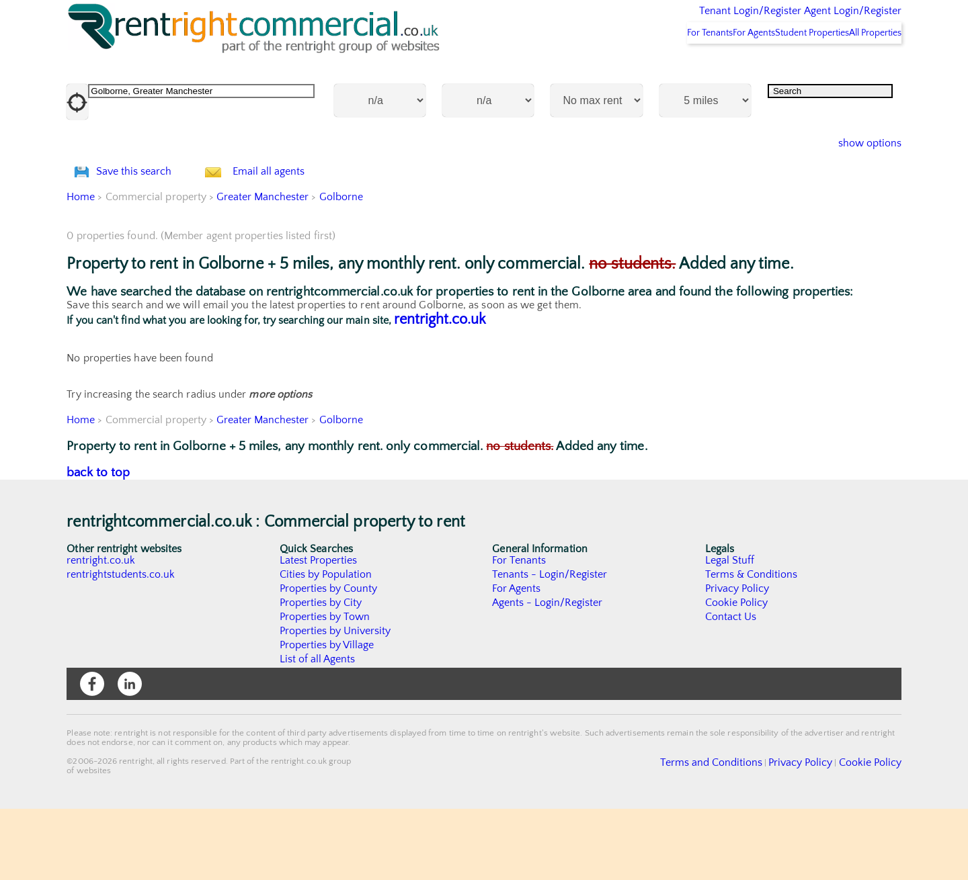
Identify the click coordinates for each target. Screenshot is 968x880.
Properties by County (329, 660)
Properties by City (321, 674)
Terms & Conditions (751, 646)
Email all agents (295, 225)
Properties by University (336, 702)
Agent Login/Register (833, 20)
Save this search (147, 225)
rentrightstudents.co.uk (121, 646)
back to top (98, 544)
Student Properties (784, 68)
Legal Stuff (730, 631)
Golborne (342, 268)
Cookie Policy (736, 674)
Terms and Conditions (743, 832)
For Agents (708, 68)
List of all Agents (318, 730)
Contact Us (731, 688)
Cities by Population (326, 646)
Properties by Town (325, 688)
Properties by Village (327, 716)
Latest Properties (319, 631)
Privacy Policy (737, 660)
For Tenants (646, 68)
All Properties (865, 68)
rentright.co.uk (440, 390)
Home (81, 268)
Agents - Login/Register (548, 674)
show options (859, 179)
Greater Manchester (263, 268)
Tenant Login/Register (688, 20)
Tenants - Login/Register (550, 646)
